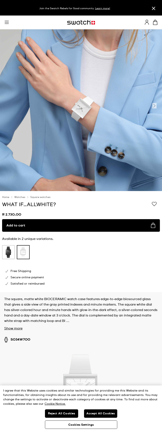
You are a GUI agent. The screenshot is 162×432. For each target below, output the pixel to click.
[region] (81, 241)
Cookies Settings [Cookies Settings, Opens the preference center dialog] (81, 424)
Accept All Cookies (100, 413)
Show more (13, 328)
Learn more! (102, 8)
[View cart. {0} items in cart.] (155, 22)
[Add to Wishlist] (154, 204)
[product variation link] (8, 252)
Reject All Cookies (61, 413)
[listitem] (8, 253)
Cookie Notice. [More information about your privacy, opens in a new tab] (55, 403)
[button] (6, 22)
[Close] (153, 8)
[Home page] (81, 22)
